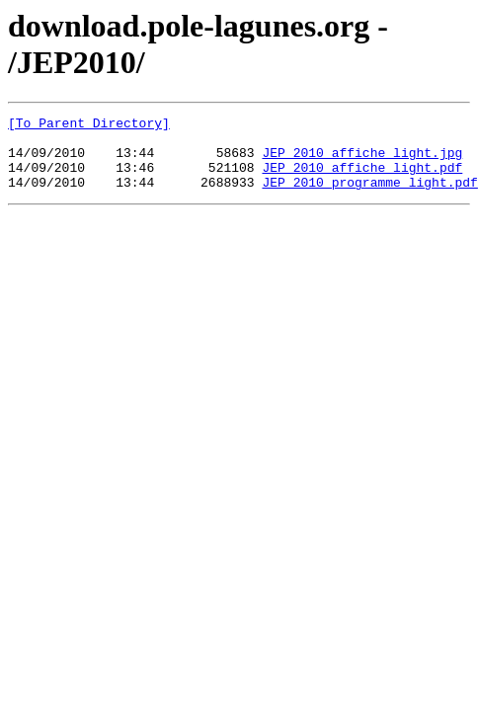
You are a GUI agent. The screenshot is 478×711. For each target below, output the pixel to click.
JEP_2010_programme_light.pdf (369, 196)
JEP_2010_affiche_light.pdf (362, 179)
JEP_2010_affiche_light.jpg (362, 161)
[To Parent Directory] (89, 125)
